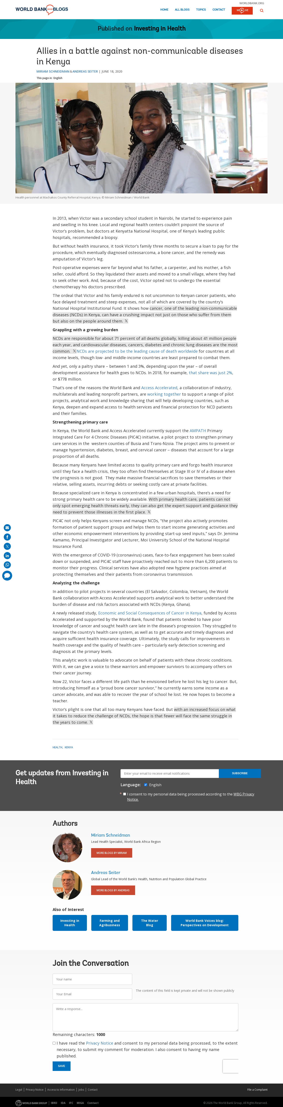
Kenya (69, 747)
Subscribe (240, 773)
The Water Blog (149, 922)
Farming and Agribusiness (109, 922)
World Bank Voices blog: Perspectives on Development (205, 922)
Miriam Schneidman (52, 71)
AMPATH (198, 430)
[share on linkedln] (7, 555)
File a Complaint (257, 1090)
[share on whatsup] (7, 564)
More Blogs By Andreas (113, 890)
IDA (63, 1103)
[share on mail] (7, 527)
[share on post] (7, 546)
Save (61, 1066)
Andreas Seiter (85, 71)
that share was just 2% (210, 372)
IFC (71, 1103)
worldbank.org (251, 3)
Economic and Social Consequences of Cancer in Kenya (149, 613)
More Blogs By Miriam (112, 853)
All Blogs (182, 9)
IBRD (54, 1103)
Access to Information (61, 1090)
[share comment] (7, 576)
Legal (18, 1090)
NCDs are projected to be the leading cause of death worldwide (137, 351)
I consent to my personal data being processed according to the (190, 797)
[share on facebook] (7, 537)
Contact (218, 9)
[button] (262, 10)
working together (164, 394)
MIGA (80, 1103)
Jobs (81, 1090)
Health (57, 747)
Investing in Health (159, 29)
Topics (201, 9)
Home (164, 9)
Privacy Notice (99, 1043)
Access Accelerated (159, 387)
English (58, 78)
